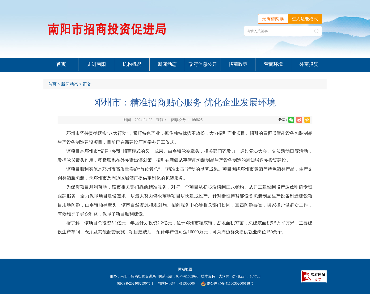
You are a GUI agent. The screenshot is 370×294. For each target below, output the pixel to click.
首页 (61, 64)
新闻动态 (167, 64)
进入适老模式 (305, 19)
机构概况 (131, 64)
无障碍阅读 (273, 19)
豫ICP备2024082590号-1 (135, 283)
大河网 (224, 276)
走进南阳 (96, 64)
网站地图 (185, 269)
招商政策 (238, 64)
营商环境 (273, 64)
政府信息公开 (203, 64)
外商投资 (308, 64)
